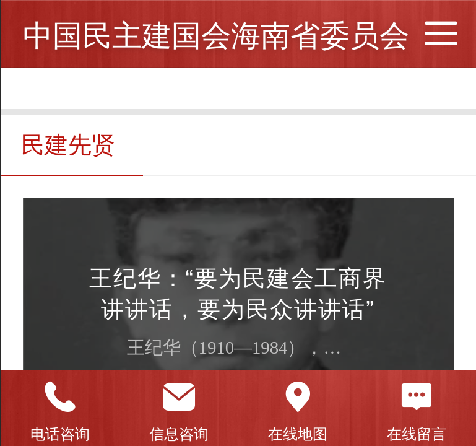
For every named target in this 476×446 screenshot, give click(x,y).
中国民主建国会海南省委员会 (216, 35)
